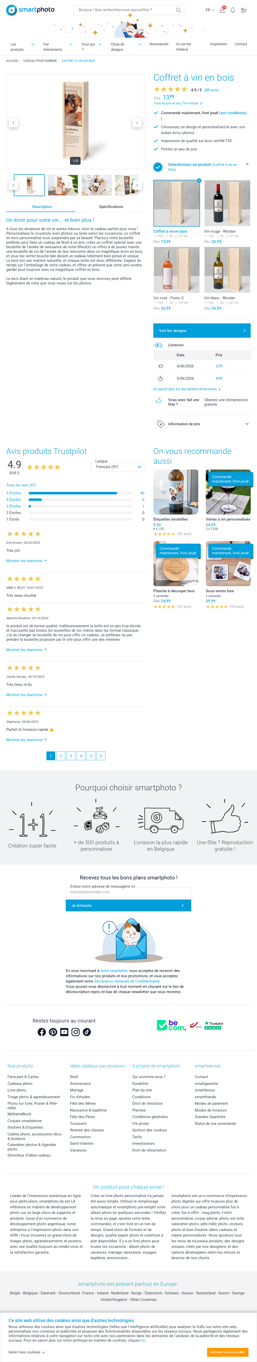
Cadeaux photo (20, 1083)
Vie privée (140, 1123)
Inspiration (218, 44)
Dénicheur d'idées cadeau (29, 1155)
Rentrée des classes (87, 1130)
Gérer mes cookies (27, 1352)
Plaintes (139, 1110)
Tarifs (137, 1137)
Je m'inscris (82, 905)
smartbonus (205, 1090)
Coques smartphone (25, 1121)
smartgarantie (206, 1083)
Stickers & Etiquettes (25, 1127)
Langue (101, 461)
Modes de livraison (211, 1110)
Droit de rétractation (149, 1150)
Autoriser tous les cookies (227, 1352)
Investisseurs (143, 1143)
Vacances (78, 1150)
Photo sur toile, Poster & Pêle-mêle (33, 1105)
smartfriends (205, 1097)
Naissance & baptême (88, 1110)
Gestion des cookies (149, 1130)
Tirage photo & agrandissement (34, 1097)
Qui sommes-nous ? (149, 1077)
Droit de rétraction (147, 1103)
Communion (80, 1137)
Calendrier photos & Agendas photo (32, 1147)
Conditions (141, 1097)
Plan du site (142, 1090)
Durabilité (140, 1083)
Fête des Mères (83, 1103)
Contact (241, 44)
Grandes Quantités (210, 1117)
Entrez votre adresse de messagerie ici (102, 886)
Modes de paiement (211, 1103)
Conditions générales (150, 1117)
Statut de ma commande (215, 1123)
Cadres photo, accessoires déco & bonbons (35, 1136)
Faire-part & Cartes (23, 1077)
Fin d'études (80, 1097)
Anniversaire (80, 1083)
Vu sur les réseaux (183, 46)
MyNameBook (19, 1114)
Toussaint (78, 1123)
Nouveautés (159, 44)
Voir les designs (172, 330)
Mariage (77, 1090)
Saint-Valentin (81, 1143)
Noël (74, 1077)
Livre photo (17, 1090)
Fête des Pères (82, 1117)
